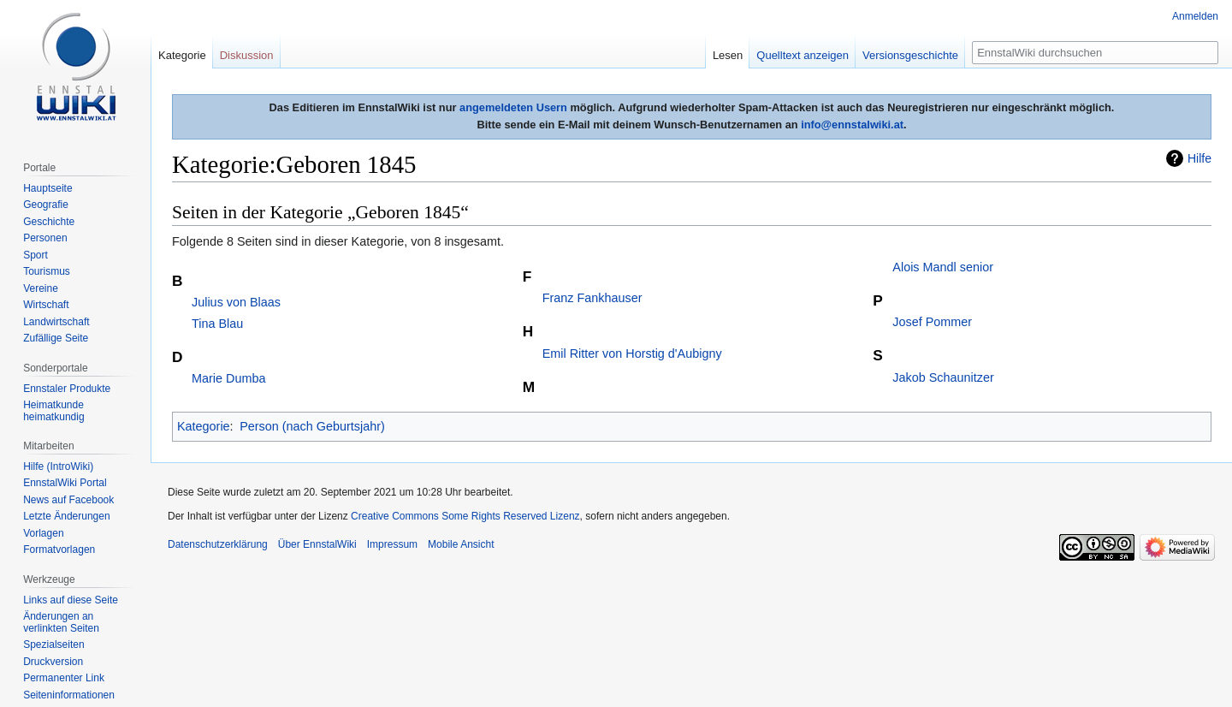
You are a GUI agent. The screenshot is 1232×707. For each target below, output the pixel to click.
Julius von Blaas (236, 302)
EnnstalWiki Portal (64, 483)
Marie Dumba (228, 378)
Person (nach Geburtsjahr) (312, 426)
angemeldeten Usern (513, 107)
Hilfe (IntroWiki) (58, 466)
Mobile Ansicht (461, 544)
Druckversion (53, 662)
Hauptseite (47, 188)
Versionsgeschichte (910, 55)
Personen (45, 238)
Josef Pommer (932, 322)
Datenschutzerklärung (218, 544)
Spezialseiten (53, 645)
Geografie (45, 205)
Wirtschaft (45, 305)
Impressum (392, 544)
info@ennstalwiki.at (852, 124)
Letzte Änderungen (66, 516)
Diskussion (247, 55)
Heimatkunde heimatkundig (53, 411)
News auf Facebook (68, 500)
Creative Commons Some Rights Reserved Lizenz (465, 516)
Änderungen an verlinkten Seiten (61, 622)
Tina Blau (217, 323)
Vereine (40, 288)
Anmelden (1195, 16)
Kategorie (203, 426)
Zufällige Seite (55, 338)
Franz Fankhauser (592, 298)
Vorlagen (43, 533)
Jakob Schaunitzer (942, 377)
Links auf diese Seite (70, 600)
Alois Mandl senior (942, 267)
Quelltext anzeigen (802, 55)
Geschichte (48, 222)
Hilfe (1199, 158)
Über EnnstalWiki (317, 544)
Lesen (728, 55)
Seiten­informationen (69, 695)
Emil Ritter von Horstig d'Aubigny (632, 353)
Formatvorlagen (59, 550)
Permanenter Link (63, 678)
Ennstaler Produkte (66, 389)
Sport (35, 255)
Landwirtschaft (56, 322)
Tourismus (46, 271)
